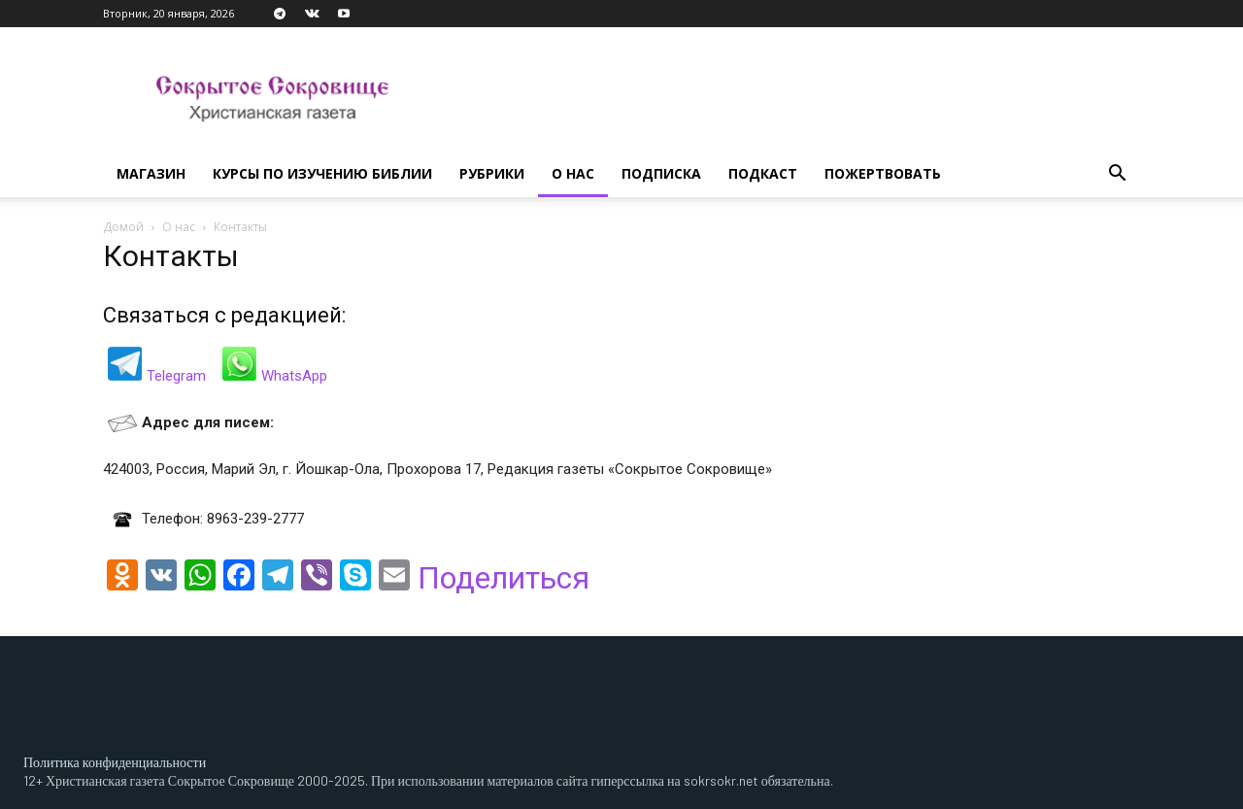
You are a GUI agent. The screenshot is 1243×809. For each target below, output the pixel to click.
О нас (573, 173)
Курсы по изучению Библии (322, 173)
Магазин (151, 173)
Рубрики (491, 173)
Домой (123, 227)
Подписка (661, 173)
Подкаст (762, 173)
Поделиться (503, 577)
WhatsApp (294, 376)
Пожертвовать (882, 173)
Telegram (176, 376)
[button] (1116, 175)
